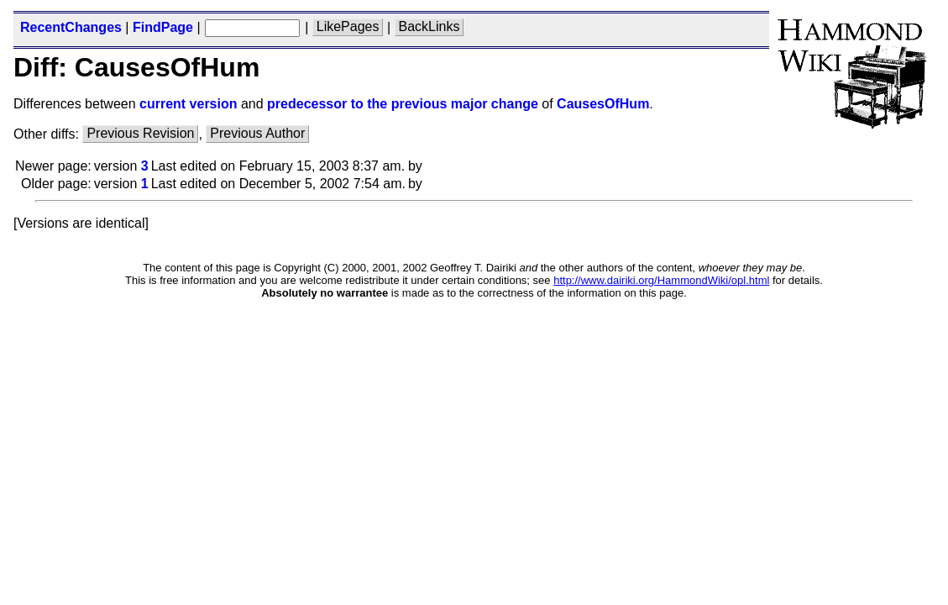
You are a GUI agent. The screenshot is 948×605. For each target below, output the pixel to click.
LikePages (348, 27)
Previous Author (257, 134)
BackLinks (429, 27)
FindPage (163, 27)
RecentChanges (71, 27)
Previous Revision (140, 134)
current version (188, 104)
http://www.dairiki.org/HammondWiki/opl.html (661, 280)
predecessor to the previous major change (402, 104)
